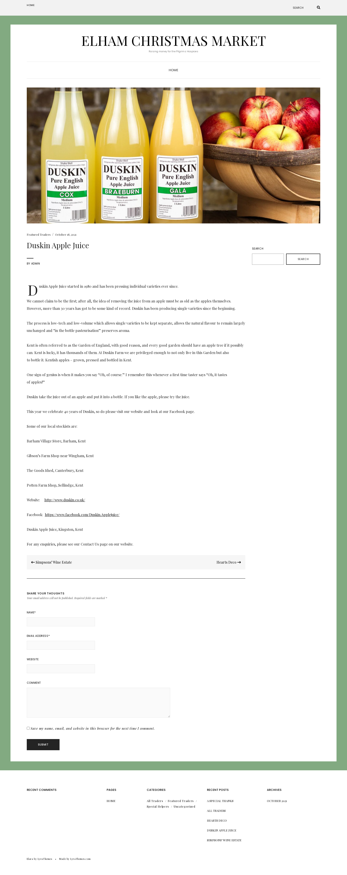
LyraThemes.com (80, 858)
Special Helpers (158, 806)
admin (35, 263)
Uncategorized (184, 806)
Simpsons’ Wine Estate (51, 562)
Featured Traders (39, 234)
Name (31, 612)
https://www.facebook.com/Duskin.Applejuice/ (82, 514)
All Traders (155, 801)
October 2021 (277, 801)
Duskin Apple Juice (221, 830)
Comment (34, 683)
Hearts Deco (229, 562)
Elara (30, 858)
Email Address (38, 636)
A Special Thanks (220, 801)
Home (31, 5)
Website (33, 659)
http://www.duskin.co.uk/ (64, 500)
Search (258, 248)
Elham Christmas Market (173, 40)
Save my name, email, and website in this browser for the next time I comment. (93, 728)
